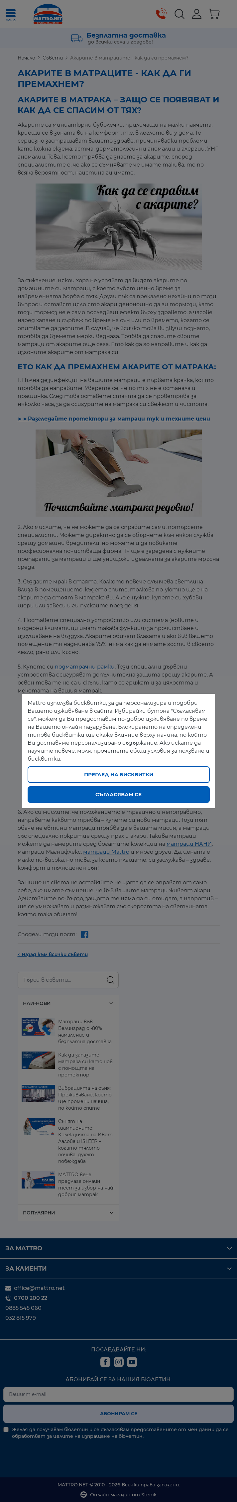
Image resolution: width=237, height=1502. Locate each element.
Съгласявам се (118, 794)
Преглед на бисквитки (118, 774)
